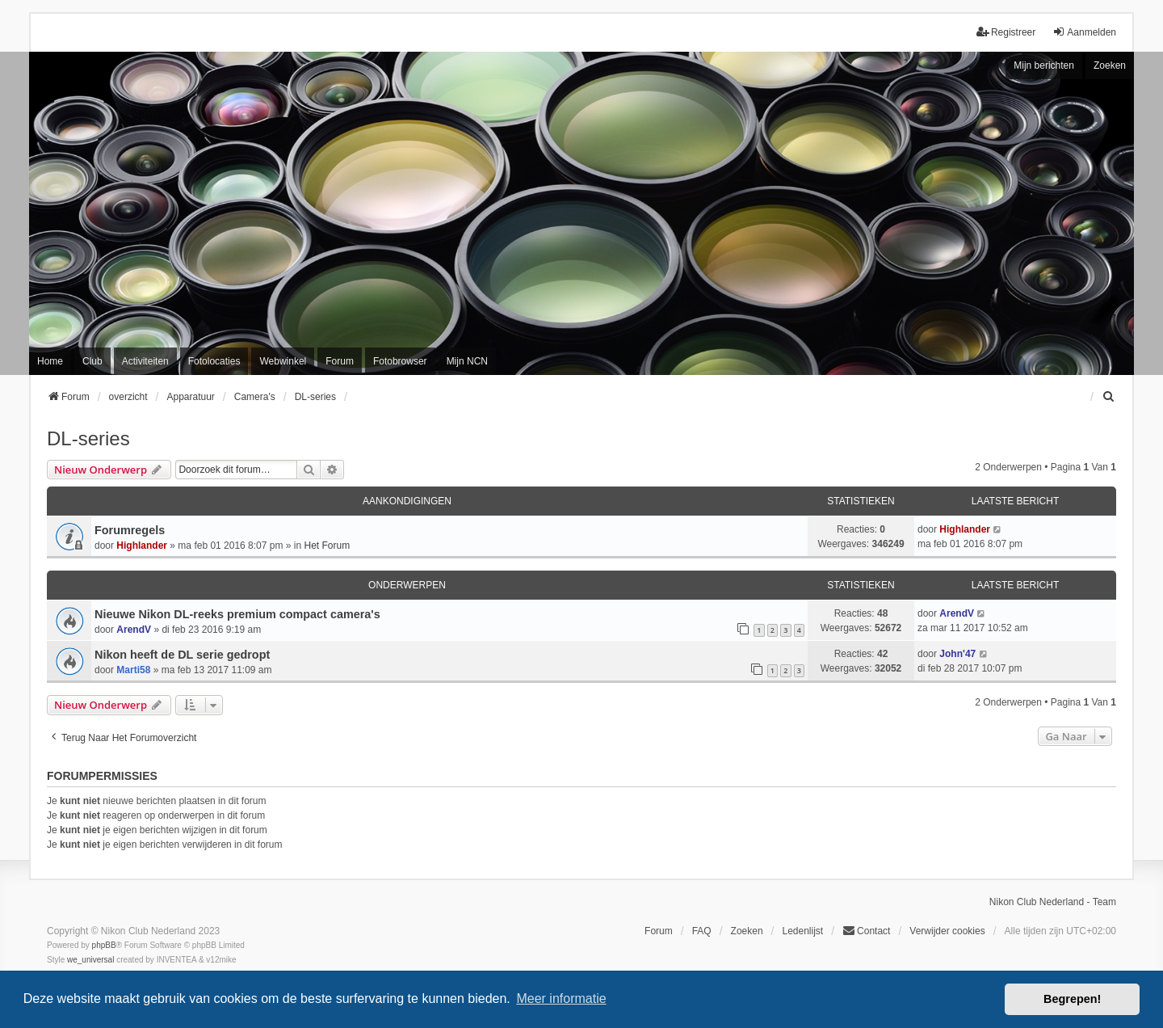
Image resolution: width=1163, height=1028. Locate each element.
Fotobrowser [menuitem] (400, 361)
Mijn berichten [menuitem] (1044, 65)
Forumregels (129, 530)
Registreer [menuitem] (1005, 32)
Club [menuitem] (92, 361)
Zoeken (1110, 65)
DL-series (88, 438)
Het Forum (327, 545)
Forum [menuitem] (339, 361)
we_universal (90, 959)
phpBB (104, 945)
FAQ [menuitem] (702, 931)
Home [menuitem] (50, 361)
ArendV (133, 629)
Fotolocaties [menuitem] (214, 361)
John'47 (957, 653)
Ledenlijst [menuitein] (802, 931)
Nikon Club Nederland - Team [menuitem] (1052, 902)
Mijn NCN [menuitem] (467, 361)
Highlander (141, 545)
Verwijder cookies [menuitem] (947, 931)
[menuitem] (1109, 397)
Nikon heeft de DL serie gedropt (182, 654)
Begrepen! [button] (1072, 998)
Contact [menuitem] (866, 931)
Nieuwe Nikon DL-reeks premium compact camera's (237, 614)
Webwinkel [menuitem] (282, 361)
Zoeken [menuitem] (747, 931)
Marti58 (133, 670)
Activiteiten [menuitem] (145, 361)
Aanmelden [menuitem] (1084, 32)
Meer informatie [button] (561, 998)
